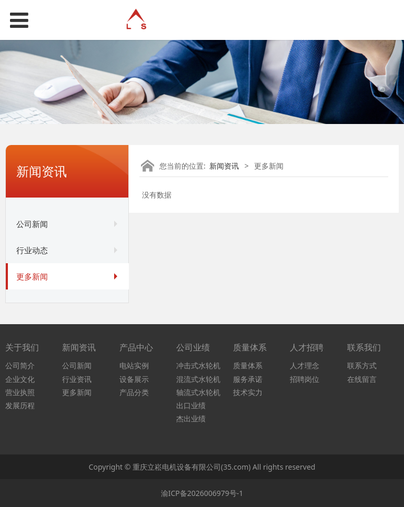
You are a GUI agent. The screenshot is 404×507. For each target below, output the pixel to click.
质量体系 (247, 365)
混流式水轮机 (198, 379)
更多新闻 (32, 276)
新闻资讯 (224, 166)
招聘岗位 (304, 379)
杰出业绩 (191, 418)
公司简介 (20, 365)
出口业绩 (191, 405)
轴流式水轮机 (198, 392)
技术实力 (247, 392)
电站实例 (134, 365)
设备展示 (134, 379)
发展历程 (20, 405)
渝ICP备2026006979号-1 (202, 493)
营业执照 (20, 392)
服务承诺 (247, 379)
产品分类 (134, 392)
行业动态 (32, 250)
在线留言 (362, 379)
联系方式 (362, 365)
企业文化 (20, 379)
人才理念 (304, 365)
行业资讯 (77, 379)
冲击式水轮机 (198, 365)
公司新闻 (32, 224)
